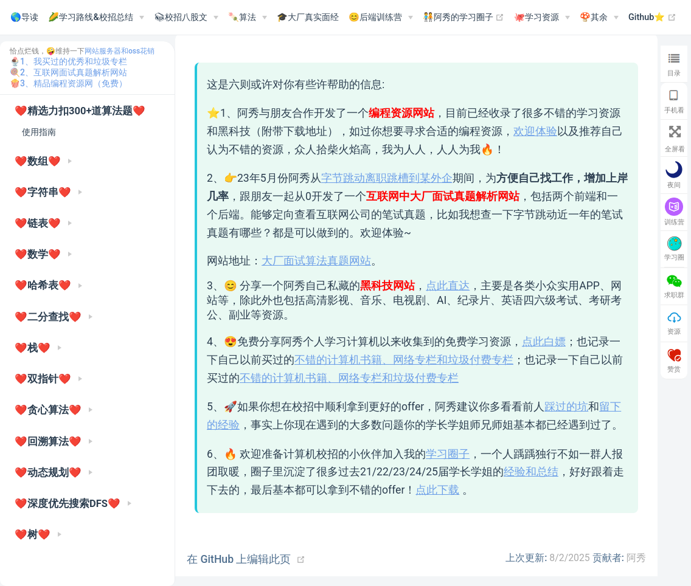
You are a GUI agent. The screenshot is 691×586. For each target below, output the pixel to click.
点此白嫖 (544, 342)
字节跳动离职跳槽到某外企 (387, 178)
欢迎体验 (535, 131)
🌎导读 (24, 17)
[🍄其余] (599, 17)
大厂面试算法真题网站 (316, 261)
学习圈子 (448, 454)
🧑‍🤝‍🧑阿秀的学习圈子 (464, 17)
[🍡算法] (247, 17)
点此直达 (448, 286)
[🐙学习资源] (542, 17)
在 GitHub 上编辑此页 (239, 559)
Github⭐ (652, 17)
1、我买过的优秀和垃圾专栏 (73, 61)
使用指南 (39, 132)
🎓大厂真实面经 (308, 17)
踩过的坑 (566, 407)
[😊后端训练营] (381, 17)
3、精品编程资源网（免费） (73, 83)
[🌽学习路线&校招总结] (96, 17)
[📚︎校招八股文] (186, 17)
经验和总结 (531, 472)
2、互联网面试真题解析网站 (73, 72)
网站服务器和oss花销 (120, 51)
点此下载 (437, 490)
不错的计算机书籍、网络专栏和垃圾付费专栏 (403, 360)
